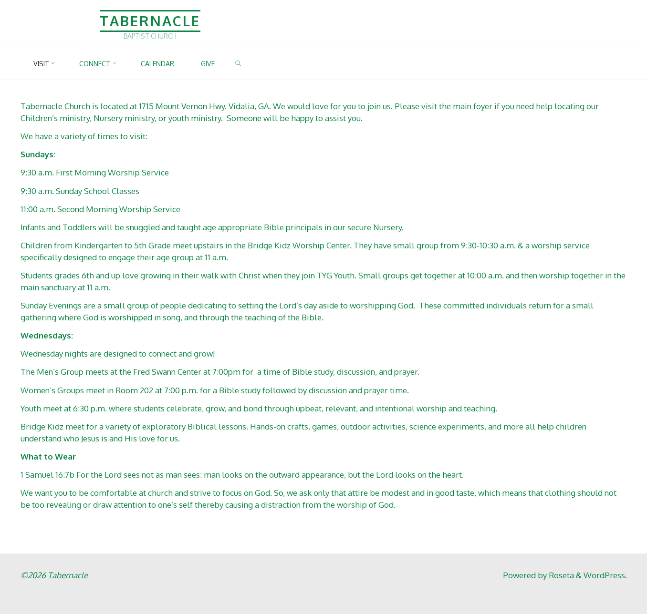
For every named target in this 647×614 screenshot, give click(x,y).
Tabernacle (150, 21)
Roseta (560, 575)
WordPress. (605, 575)
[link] (244, 64)
